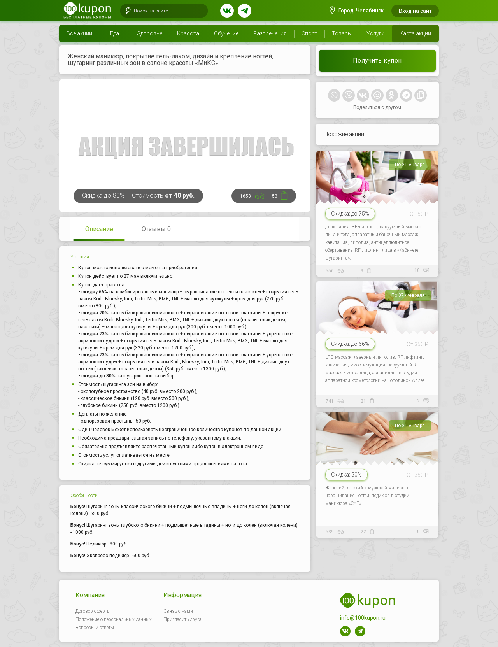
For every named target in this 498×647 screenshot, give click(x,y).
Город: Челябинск (357, 10)
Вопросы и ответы (94, 627)
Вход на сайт (415, 11)
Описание (99, 229)
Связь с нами (178, 611)
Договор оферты (92, 611)
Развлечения (270, 33)
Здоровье (149, 33)
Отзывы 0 (156, 229)
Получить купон (377, 60)
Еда (114, 33)
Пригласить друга (182, 619)
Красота (188, 33)
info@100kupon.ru (363, 618)
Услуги (375, 33)
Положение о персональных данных (113, 619)
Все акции (79, 33)
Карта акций (415, 33)
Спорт (309, 33)
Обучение (226, 33)
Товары (342, 33)
